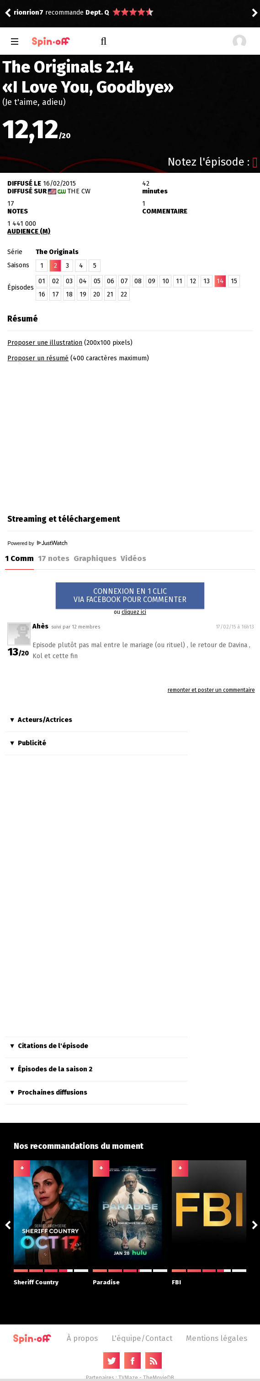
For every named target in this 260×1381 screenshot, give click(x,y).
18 (69, 294)
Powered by (37, 543)
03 (69, 281)
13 (206, 281)
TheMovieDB (158, 1378)
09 (151, 281)
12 (193, 281)
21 (110, 294)
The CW (78, 191)
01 (41, 281)
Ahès (40, 626)
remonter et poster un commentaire (211, 690)
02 (55, 281)
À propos (82, 1338)
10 (165, 281)
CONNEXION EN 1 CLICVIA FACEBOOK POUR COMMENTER (130, 595)
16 (41, 294)
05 (97, 281)
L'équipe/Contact (141, 1338)
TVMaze (128, 1378)
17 (55, 294)
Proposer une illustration (44, 343)
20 (96, 294)
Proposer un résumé (38, 358)
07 (124, 281)
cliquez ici (134, 612)
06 (110, 281)
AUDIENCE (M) (28, 231)
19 (83, 294)
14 (220, 281)
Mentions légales (216, 1338)
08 (138, 281)
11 (179, 281)
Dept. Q (97, 12)
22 (124, 294)
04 (83, 281)
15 (234, 281)
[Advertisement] (84, 435)
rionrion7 (28, 12)
